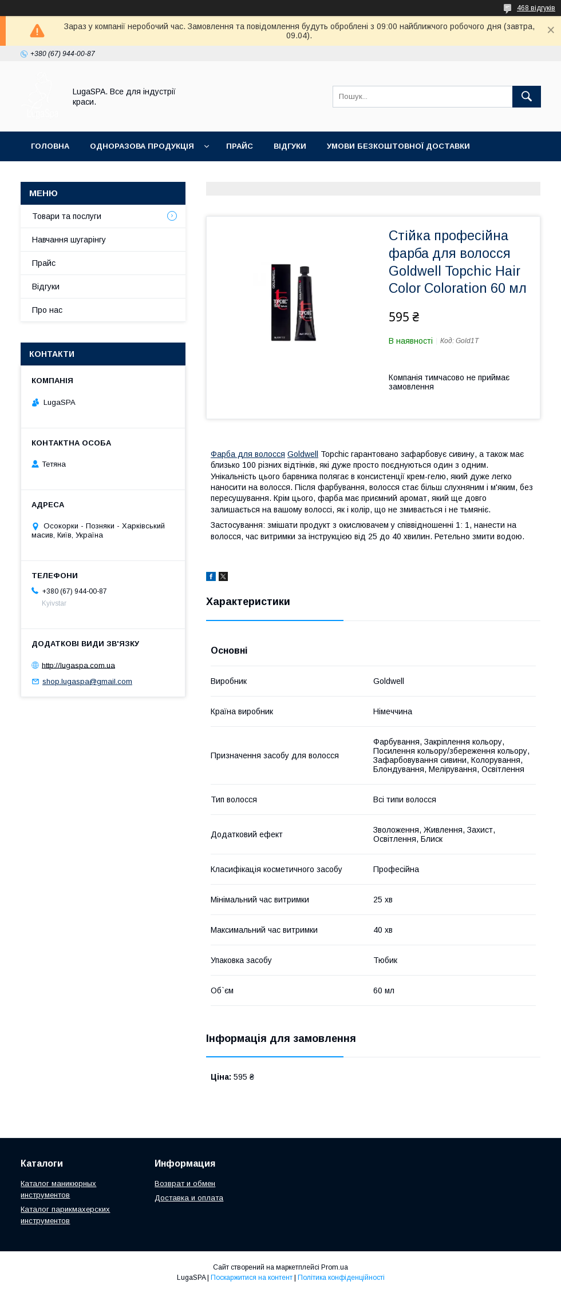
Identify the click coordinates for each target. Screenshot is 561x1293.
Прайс (239, 146)
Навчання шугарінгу (69, 239)
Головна (50, 146)
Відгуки (290, 146)
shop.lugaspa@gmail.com (87, 681)
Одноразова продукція (142, 146)
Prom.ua (334, 1267)
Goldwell (302, 454)
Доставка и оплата (189, 1197)
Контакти (52, 176)
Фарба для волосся (248, 454)
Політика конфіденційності (341, 1278)
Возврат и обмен (185, 1183)
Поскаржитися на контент (252, 1278)
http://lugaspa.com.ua (78, 665)
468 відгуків (536, 8)
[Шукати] (526, 97)
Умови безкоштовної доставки (398, 146)
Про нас (47, 310)
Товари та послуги (66, 216)
